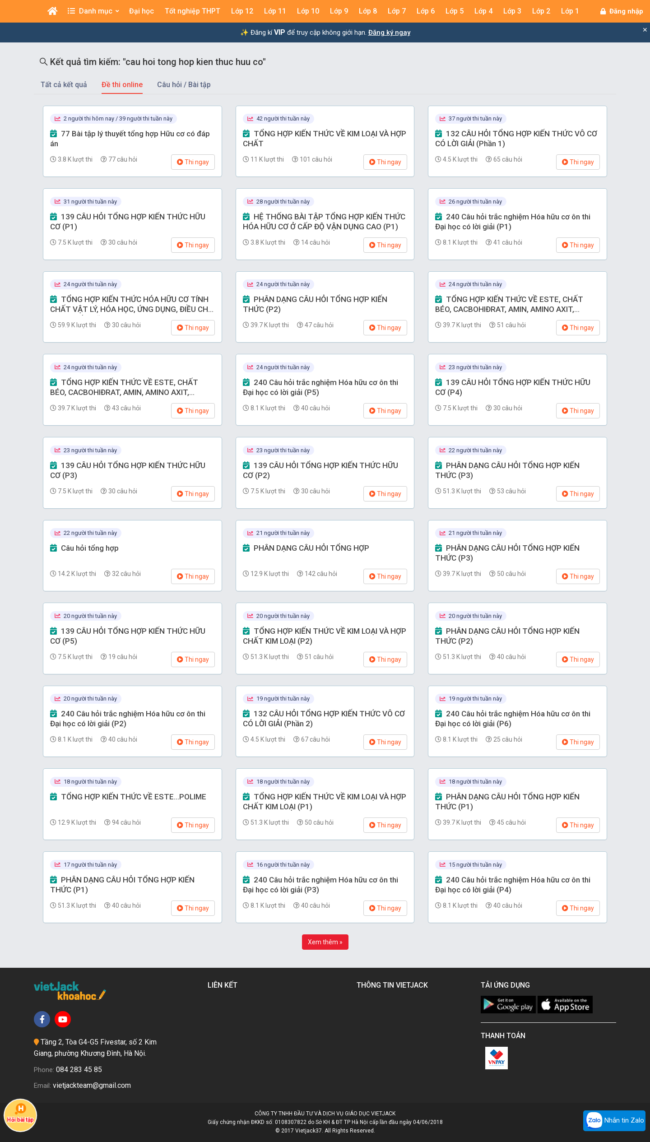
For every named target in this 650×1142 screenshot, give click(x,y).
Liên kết (224, 985)
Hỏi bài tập (20, 1112)
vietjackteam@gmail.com (92, 1085)
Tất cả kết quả (64, 84)
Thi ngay (193, 162)
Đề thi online (122, 84)
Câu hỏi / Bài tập (184, 84)
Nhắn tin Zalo (614, 1121)
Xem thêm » (325, 942)
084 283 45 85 (79, 1069)
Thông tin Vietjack (394, 985)
